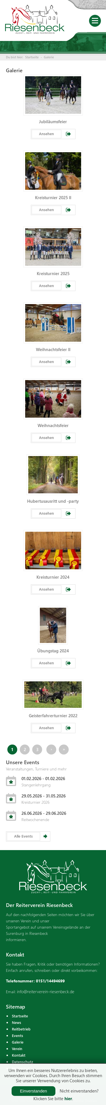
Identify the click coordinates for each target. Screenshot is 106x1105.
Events (17, 1035)
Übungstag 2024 (53, 650)
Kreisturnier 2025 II (53, 197)
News (16, 1022)
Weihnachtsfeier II (53, 349)
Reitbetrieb (21, 1028)
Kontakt (18, 1055)
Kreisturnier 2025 (53, 273)
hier (68, 1098)
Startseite (32, 57)
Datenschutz (22, 1061)
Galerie (49, 57)
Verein (17, 1048)
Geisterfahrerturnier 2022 (53, 715)
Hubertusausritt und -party (53, 501)
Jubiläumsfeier (53, 121)
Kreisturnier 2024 (53, 577)
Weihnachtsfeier (53, 425)
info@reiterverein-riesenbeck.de (45, 991)
